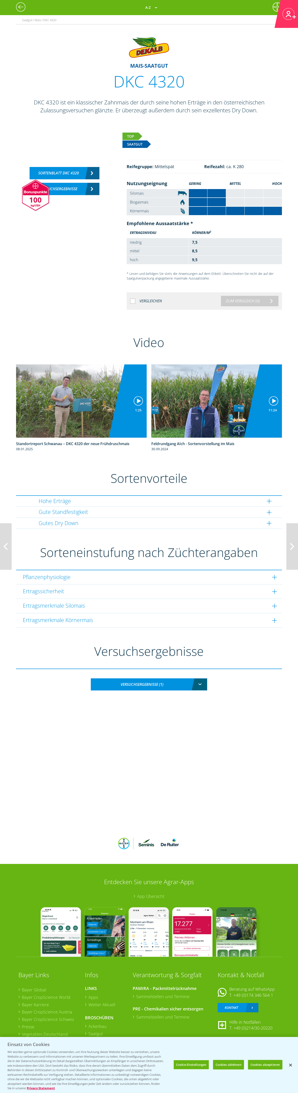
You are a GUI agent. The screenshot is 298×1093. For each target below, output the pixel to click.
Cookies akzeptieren (265, 1064)
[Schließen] (290, 1065)
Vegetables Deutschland (45, 1034)
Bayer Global (34, 990)
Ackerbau (97, 1026)
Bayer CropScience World (46, 997)
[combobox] (149, 684)
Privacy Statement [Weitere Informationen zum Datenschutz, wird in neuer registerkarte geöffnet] (41, 1088)
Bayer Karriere (35, 1004)
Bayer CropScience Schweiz (48, 1019)
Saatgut (95, 1033)
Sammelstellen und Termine (163, 996)
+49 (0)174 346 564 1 (253, 995)
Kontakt (231, 1007)
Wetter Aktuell (101, 1004)
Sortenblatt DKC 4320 (58, 173)
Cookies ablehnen (228, 1064)
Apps (93, 997)
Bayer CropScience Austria (47, 1012)
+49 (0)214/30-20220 (253, 1028)
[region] (149, 1065)
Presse (28, 1027)
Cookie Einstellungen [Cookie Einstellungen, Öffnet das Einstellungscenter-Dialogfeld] (191, 1064)
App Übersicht (150, 896)
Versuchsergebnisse (58, 188)
